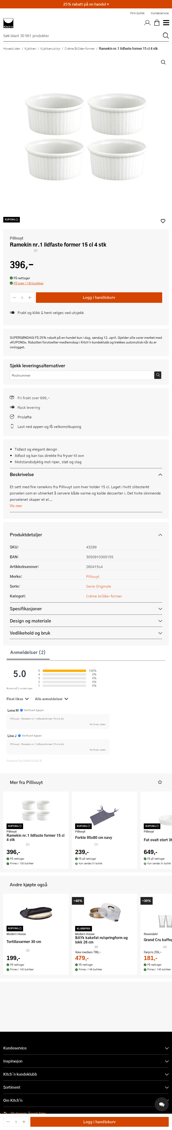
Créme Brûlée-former (80, 48)
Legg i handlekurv (99, 297)
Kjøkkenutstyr (50, 48)
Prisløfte (25, 417)
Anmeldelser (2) (28, 652)
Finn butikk (137, 13)
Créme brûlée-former (104, 596)
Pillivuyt (16, 238)
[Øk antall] (30, 298)
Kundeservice (160, 13)
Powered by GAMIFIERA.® (24, 761)
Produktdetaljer (26, 534)
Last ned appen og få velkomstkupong (49, 426)
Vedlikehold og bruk (30, 632)
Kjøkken (30, 48)
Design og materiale (30, 620)
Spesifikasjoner (26, 608)
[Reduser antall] (14, 298)
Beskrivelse (22, 474)
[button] (27, 283)
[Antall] (22, 298)
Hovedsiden (11, 48)
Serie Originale (98, 586)
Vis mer (16, 505)
